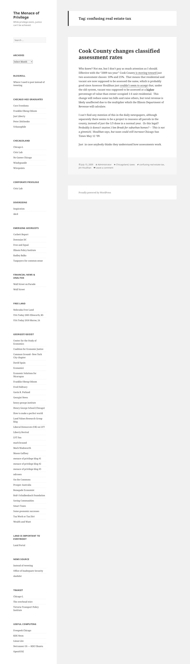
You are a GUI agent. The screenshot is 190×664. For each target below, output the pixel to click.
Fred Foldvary (20, 387)
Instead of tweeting (23, 565)
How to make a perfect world (28, 413)
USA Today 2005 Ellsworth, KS (28, 315)
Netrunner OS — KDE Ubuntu (28, 646)
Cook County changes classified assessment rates (119, 54)
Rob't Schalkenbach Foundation (29, 495)
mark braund (20, 442)
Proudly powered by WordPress (95, 192)
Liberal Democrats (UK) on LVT (29, 427)
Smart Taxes (19, 505)
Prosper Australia (22, 484)
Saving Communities (23, 500)
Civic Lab (18, 152)
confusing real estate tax (151, 164)
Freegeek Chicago (22, 630)
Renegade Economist (23, 490)
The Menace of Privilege (26, 15)
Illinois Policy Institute (24, 250)
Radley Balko (19, 255)
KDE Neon (18, 635)
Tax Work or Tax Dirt (24, 516)
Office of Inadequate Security (28, 570)
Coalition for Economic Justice (28, 349)
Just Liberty (19, 116)
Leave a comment (104, 167)
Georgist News (20, 397)
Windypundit (20, 162)
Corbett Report (20, 234)
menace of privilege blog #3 (27, 469)
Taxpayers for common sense (28, 260)
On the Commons (21, 479)
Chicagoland (122, 164)
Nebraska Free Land (23, 309)
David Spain (19, 362)
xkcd (15, 214)
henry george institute (24, 402)
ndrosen (17, 474)
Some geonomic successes (26, 511)
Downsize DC (20, 239)
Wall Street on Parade (24, 284)
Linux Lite (18, 641)
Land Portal (19, 545)
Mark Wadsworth (22, 448)
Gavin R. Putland (21, 392)
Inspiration (19, 208)
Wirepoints (19, 168)
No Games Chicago (22, 157)
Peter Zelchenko (21, 121)
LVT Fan (17, 437)
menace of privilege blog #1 (27, 458)
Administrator (105, 164)
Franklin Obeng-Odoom (25, 111)
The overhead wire (23, 601)
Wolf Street (19, 289)
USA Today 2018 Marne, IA (26, 320)
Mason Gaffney (20, 453)
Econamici (18, 368)
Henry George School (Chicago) (29, 408)
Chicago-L (18, 147)
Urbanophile (19, 126)
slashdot (17, 576)
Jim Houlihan (85, 167)
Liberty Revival (21, 432)
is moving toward (146, 72)
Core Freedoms (21, 105)
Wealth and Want (22, 521)
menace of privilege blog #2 (27, 463)
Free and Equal (21, 244)
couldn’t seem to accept (134, 85)
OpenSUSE (18, 651)
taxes (132, 164)
